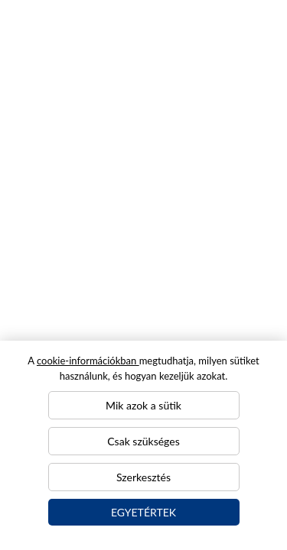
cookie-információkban (88, 360)
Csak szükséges (143, 441)
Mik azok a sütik (143, 405)
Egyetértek (143, 512)
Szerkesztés (143, 477)
